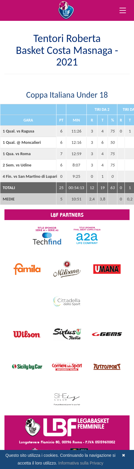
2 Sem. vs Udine (17, 165)
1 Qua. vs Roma (17, 153)
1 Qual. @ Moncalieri (22, 142)
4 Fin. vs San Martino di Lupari (28, 176)
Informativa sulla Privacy (80, 463)
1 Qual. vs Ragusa (18, 131)
